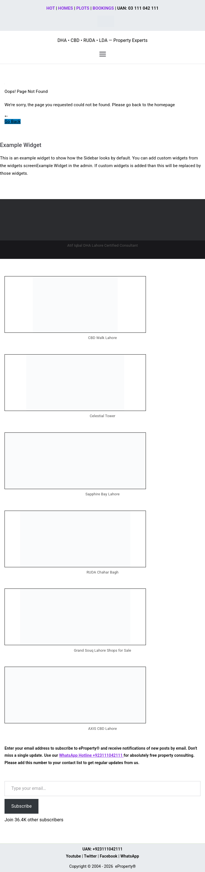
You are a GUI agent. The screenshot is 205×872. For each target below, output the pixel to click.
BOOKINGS (103, 8)
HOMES (65, 8)
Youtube (73, 856)
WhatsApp (129, 856)
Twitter (90, 856)
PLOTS (82, 8)
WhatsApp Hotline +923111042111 (91, 755)
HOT (50, 8)
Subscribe (21, 806)
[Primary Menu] (102, 54)
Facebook (108, 856)
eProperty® (125, 866)
